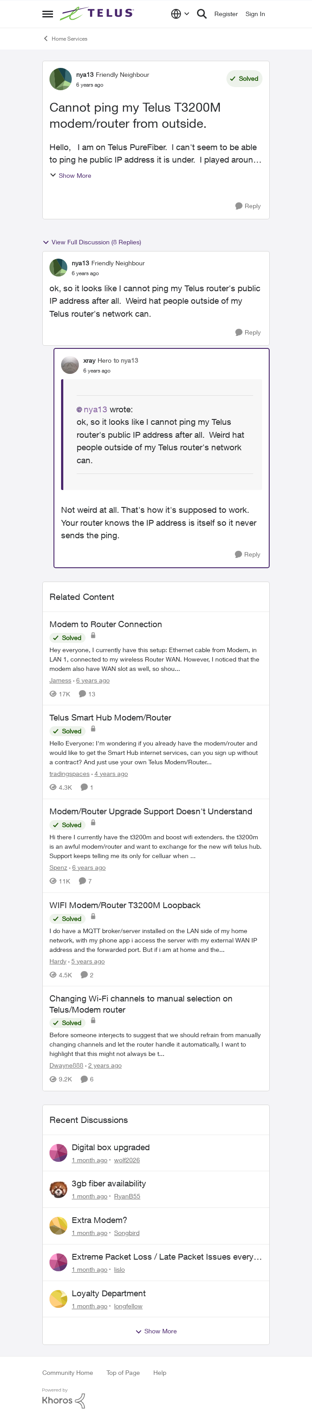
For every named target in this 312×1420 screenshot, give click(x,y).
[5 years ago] (86, 960)
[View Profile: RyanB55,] (58, 1189)
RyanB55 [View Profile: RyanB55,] (127, 1196)
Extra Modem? (99, 1220)
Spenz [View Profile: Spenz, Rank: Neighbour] (58, 867)
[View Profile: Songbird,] (58, 1226)
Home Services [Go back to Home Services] (64, 38)
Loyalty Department (109, 1293)
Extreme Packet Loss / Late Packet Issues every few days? (163, 1257)
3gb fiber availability (109, 1183)
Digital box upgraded (111, 1147)
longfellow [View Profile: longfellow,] (128, 1305)
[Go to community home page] (98, 14)
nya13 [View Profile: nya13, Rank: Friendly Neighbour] (85, 74)
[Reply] (248, 206)
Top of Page (123, 1372)
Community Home (67, 1372)
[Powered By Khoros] (156, 1398)
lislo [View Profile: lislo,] (119, 1269)
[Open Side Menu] (47, 14)
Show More (70, 175)
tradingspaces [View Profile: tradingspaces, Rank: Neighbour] (69, 773)
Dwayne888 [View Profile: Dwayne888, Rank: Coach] (66, 1065)
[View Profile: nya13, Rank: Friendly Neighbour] (60, 79)
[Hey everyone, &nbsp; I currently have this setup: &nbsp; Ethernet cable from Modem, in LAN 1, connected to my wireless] (156, 659)
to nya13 (126, 360)
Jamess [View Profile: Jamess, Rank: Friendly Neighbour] (60, 679)
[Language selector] (180, 14)
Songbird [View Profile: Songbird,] (127, 1232)
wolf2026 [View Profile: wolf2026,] (127, 1159)
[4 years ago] (109, 773)
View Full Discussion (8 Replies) (91, 242)
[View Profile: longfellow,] (58, 1299)
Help (159, 1372)
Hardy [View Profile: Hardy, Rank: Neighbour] (57, 960)
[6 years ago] (91, 679)
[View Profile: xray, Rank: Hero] (70, 365)
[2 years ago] (103, 1065)
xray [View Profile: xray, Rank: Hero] (89, 360)
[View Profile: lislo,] (58, 1262)
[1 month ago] (89, 1159)
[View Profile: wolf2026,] (58, 1153)
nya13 (95, 409)
